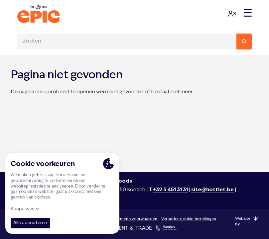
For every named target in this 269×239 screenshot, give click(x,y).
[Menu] (248, 13)
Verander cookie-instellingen (188, 219)
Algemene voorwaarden (134, 219)
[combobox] (134, 41)
